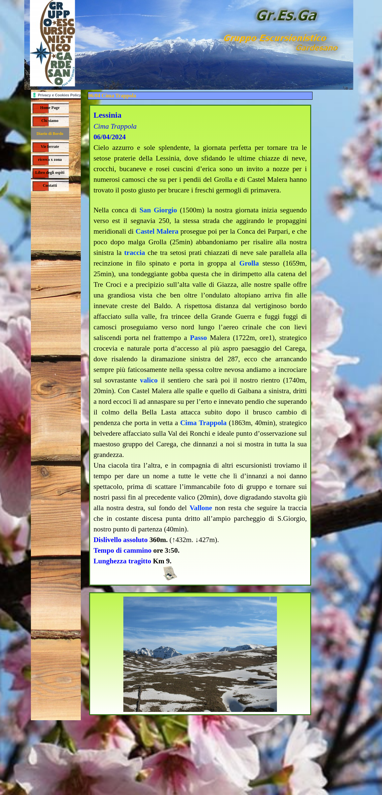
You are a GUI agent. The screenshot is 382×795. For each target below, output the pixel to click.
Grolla (249, 263)
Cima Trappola (203, 423)
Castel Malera (157, 231)
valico (149, 380)
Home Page (50, 107)
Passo (198, 338)
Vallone (201, 508)
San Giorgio (158, 210)
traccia (134, 253)
